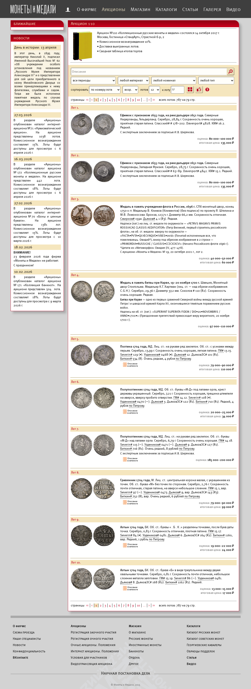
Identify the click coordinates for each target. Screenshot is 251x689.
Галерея (212, 9)
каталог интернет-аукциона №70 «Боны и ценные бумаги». (37, 216)
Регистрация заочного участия (93, 632)
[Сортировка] (130, 90)
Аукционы (113, 9)
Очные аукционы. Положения (93, 645)
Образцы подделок (201, 651)
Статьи (190, 9)
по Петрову (183, 359)
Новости (19, 645)
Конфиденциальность (29, 651)
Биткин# (126, 359)
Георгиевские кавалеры (204, 645)
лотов (150, 90)
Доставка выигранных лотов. (119, 46)
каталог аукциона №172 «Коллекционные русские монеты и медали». (37, 172)
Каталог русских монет (203, 632)
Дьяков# (149, 219)
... (144, 100)
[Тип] (216, 80)
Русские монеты (141, 638)
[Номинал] (173, 80)
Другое (134, 664)
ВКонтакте (20, 657)
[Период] (93, 80)
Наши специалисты (27, 638)
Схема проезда (23, 632)
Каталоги (166, 9)
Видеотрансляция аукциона (91, 664)
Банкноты (136, 651)
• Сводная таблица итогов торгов (119, 51)
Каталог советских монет (205, 638)
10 (138, 100)
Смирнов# (127, 219)
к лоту (173, 90)
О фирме (87, 9)
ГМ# (221, 350)
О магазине (137, 632)
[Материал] (133, 80)
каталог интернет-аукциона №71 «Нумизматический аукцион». (37, 128)
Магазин (140, 9)
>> (154, 100)
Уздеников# (152, 355)
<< (87, 100)
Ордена (134, 657)
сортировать (104, 90)
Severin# (126, 355)
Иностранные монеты (145, 645)
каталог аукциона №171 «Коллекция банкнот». (37, 283)
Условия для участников (89, 657)
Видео (233, 9)
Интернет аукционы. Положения (95, 651)
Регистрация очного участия (92, 638)
